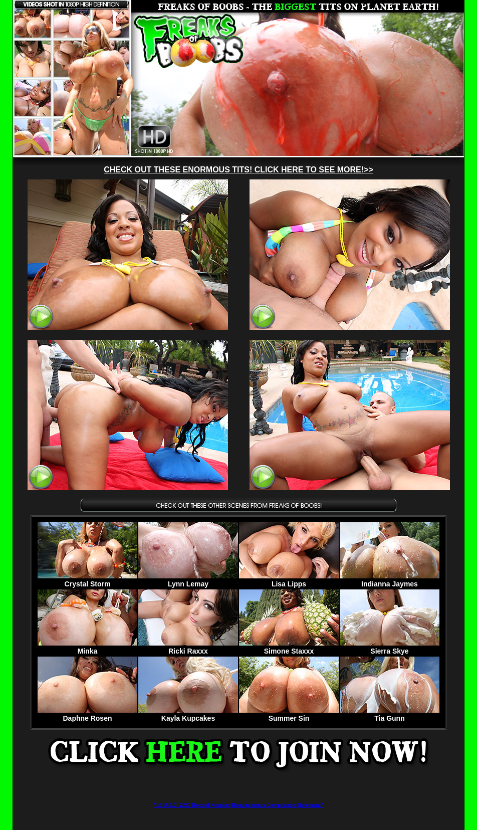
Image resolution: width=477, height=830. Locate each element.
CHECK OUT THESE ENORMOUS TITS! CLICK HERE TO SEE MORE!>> (238, 169)
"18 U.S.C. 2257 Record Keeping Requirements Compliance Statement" (238, 805)
